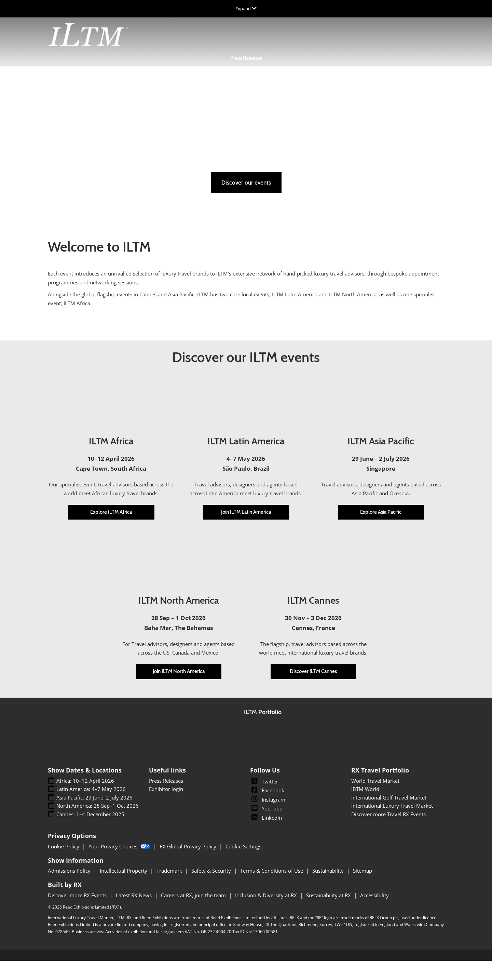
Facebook (267, 796)
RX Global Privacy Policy (189, 852)
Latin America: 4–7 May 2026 (91, 795)
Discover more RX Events (78, 901)
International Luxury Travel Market (392, 811)
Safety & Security (211, 876)
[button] (246, 188)
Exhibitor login (166, 795)
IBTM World (365, 795)
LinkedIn (266, 823)
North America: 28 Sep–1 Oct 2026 (97, 812)
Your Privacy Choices (120, 852)
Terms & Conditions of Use (272, 876)
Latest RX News (134, 901)
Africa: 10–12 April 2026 (85, 787)
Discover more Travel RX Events (388, 820)
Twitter (264, 787)
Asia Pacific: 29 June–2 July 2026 (94, 804)
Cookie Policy (64, 852)
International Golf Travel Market (388, 803)
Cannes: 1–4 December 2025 (90, 820)
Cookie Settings (243, 852)
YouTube (266, 814)
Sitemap (362, 876)
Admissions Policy (70, 876)
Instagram (267, 805)
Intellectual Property (124, 876)
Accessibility (374, 901)
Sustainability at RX (329, 901)
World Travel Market (375, 786)
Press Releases (246, 65)
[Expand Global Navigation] (246, 8)
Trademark (169, 876)
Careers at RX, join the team (194, 901)
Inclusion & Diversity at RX (266, 901)
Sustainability (328, 876)
